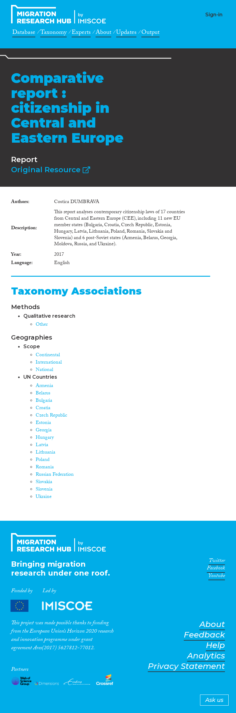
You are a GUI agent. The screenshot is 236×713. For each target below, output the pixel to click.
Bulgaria (44, 401)
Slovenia (44, 490)
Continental (48, 355)
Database (23, 33)
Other (42, 325)
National (44, 370)
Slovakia (44, 482)
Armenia (44, 386)
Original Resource (50, 169)
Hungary (45, 438)
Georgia (44, 430)
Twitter (217, 561)
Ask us (214, 700)
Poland (42, 460)
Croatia (43, 408)
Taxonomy (53, 33)
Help (215, 645)
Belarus (43, 393)
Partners (56, 605)
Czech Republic (51, 416)
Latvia (42, 445)
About (103, 33)
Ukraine (44, 497)
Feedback (204, 635)
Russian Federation (55, 475)
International (49, 363)
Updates (126, 33)
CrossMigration (60, 14)
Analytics (206, 656)
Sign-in (213, 15)
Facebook (216, 569)
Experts (81, 33)
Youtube (216, 577)
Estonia (43, 423)
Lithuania (45, 453)
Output (150, 33)
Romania (45, 467)
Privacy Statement (186, 666)
